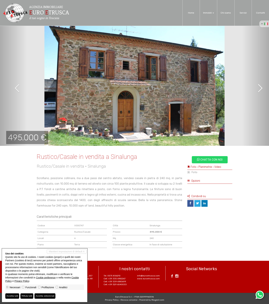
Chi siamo (226, 12)
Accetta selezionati (47, 296)
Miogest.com (157, 300)
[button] (13, 86)
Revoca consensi (129, 300)
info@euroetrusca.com (148, 275)
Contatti (260, 12)
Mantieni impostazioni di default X (67, 251)
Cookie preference (46, 277)
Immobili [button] (208, 12)
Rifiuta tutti (28, 296)
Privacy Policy (112, 300)
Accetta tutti (12, 296)
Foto (192, 172)
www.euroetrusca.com (148, 278)
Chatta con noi (210, 159)
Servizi (243, 12)
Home (191, 12)
